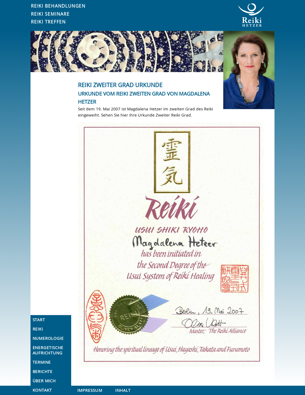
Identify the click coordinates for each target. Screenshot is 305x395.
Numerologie (48, 338)
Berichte (43, 371)
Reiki (38, 329)
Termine (42, 362)
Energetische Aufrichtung (48, 350)
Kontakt (42, 390)
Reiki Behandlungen (58, 6)
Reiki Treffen (48, 22)
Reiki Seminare (50, 14)
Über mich (44, 381)
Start (39, 319)
